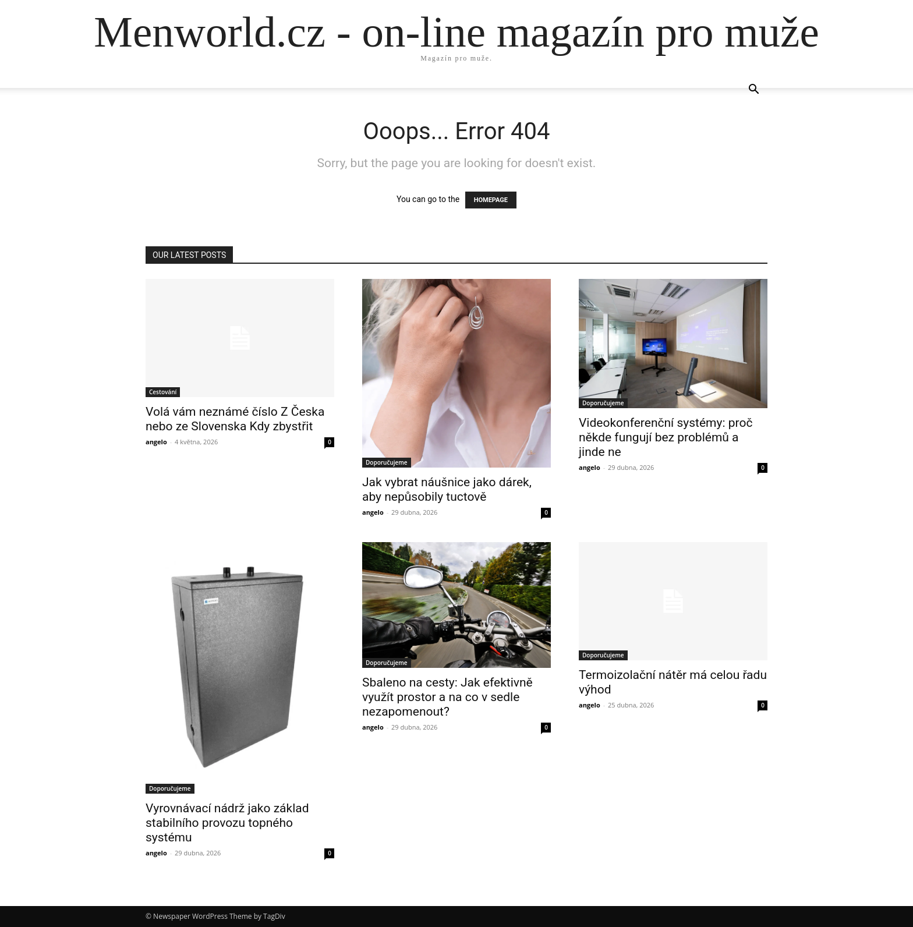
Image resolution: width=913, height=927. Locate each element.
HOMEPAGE (491, 200)
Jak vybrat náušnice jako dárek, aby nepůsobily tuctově (447, 489)
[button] (753, 90)
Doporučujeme (387, 462)
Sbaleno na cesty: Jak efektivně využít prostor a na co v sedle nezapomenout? (447, 697)
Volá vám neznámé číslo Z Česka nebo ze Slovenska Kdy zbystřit (235, 419)
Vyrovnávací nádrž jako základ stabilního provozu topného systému (227, 822)
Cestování (162, 392)
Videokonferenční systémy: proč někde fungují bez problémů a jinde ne (665, 437)
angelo (156, 441)
